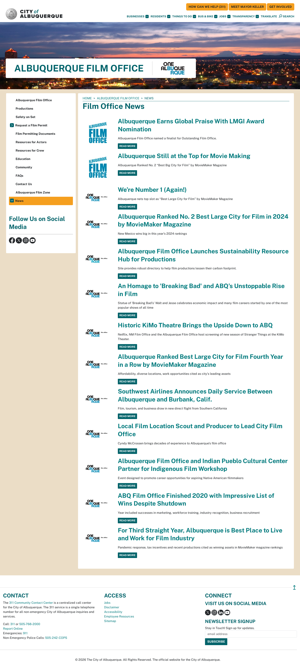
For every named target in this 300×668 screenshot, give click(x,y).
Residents (160, 16)
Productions (24, 108)
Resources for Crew (30, 150)
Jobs (225, 16)
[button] (269, 16)
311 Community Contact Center (31, 603)
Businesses (138, 16)
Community (24, 167)
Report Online (13, 628)
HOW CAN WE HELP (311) (207, 7)
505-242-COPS (56, 638)
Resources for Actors (31, 142)
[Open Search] (286, 16)
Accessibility (113, 612)
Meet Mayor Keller (247, 7)
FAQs (19, 175)
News (19, 201)
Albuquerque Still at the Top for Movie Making (184, 155)
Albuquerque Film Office (118, 98)
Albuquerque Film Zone (33, 192)
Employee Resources (119, 616)
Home (87, 98)
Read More (127, 146)
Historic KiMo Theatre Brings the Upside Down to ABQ (195, 325)
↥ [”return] (294, 587)
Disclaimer (111, 607)
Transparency (245, 16)
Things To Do (184, 16)
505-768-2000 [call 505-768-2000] (29, 624)
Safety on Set (25, 117)
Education (23, 159)
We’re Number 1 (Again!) (152, 189)
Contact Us (24, 184)
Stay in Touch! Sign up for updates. (230, 628)
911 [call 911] (25, 633)
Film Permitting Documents (35, 134)
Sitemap (110, 621)
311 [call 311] (12, 624)
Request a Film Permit (31, 125)
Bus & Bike (207, 16)
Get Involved (280, 7)
